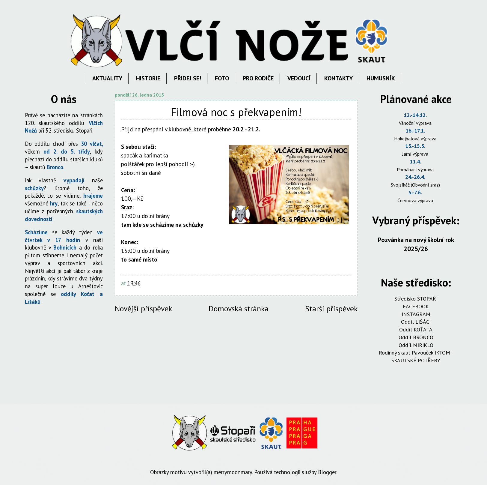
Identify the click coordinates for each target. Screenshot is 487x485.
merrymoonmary (233, 472)
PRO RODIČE (258, 78)
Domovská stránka (239, 308)
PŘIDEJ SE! (187, 78)
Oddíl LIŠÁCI (416, 321)
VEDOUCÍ (298, 78)
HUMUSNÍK (381, 78)
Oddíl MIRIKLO (416, 345)
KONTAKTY (338, 78)
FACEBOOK (416, 306)
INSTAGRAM (416, 314)
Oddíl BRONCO (416, 337)
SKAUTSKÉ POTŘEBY (415, 360)
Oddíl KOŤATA (415, 329)
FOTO (222, 78)
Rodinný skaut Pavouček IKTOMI (416, 352)
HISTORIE (148, 78)
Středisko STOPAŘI (416, 298)
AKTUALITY (107, 78)
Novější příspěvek (143, 308)
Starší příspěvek (331, 308)
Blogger (327, 472)
